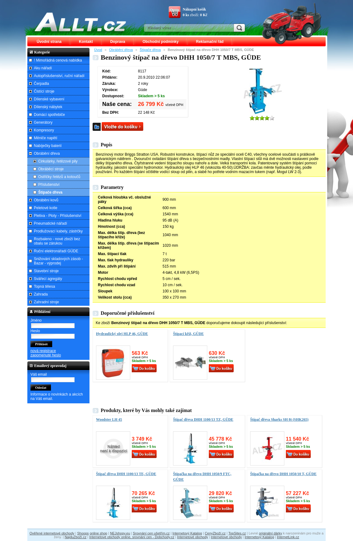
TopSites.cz (237, 533)
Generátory (43, 122)
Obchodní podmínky (161, 41)
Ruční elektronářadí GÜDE (56, 251)
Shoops (83, 533)
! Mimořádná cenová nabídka (58, 60)
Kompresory (44, 130)
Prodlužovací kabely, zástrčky (58, 231)
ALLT (80, 22)
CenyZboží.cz (215, 533)
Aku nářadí (43, 68)
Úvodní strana (49, 41)
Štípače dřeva (150, 50)
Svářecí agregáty (48, 279)
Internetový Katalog (187, 533)
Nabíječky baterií (48, 146)
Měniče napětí (45, 138)
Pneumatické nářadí (50, 223)
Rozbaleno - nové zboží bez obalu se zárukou (57, 241)
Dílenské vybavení (49, 99)
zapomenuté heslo (45, 355)
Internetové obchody (192, 537)
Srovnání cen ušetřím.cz (151, 533)
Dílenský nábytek (48, 107)
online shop (98, 533)
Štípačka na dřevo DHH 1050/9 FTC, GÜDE (202, 477)
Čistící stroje (44, 91)
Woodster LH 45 (109, 419)
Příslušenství (49, 184)
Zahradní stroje (46, 302)
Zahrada (41, 294)
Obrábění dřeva (121, 50)
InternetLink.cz (288, 537)
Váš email (38, 374)
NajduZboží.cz (75, 537)
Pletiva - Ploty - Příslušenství (57, 215)
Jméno (36, 320)
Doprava (117, 41)
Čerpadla (41, 83)
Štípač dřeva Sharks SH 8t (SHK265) (279, 419)
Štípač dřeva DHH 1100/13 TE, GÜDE (126, 474)
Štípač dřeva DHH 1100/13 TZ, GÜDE (203, 419)
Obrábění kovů (46, 200)
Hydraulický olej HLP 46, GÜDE (122, 334)
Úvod (98, 50)
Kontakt (86, 41)
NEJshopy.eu (120, 533)
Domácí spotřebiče (49, 114)
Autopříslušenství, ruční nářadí (59, 76)
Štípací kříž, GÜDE (188, 334)
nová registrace (43, 351)
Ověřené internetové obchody (52, 533)
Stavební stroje (46, 271)
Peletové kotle (45, 208)
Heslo (35, 331)
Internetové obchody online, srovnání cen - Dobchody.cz (131, 537)
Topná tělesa (44, 286)
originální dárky (270, 533)
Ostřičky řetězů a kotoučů (59, 177)
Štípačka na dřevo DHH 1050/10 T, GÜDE (283, 474)
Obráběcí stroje (51, 169)
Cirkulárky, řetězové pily (57, 161)
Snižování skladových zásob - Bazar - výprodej (58, 261)
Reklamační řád (210, 41)
